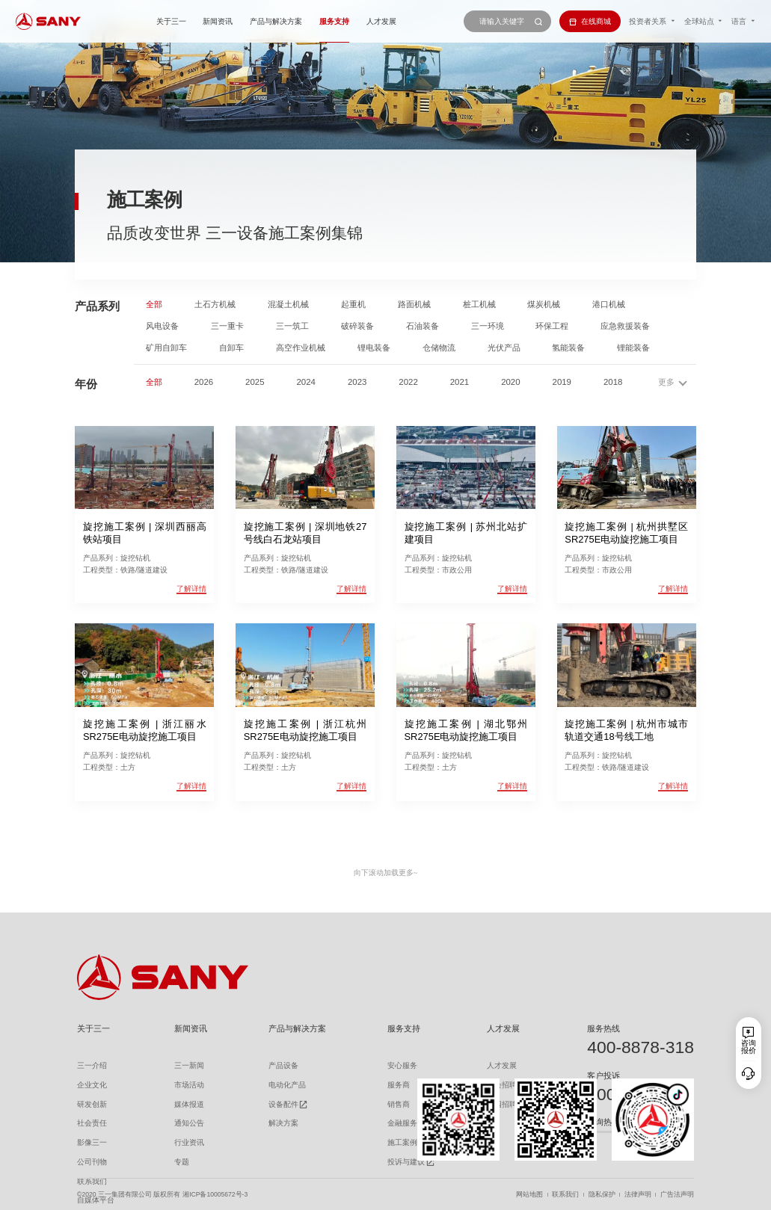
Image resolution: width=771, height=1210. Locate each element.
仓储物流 (439, 348)
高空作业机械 (300, 348)
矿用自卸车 (166, 348)
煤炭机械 (543, 304)
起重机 (353, 304)
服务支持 (334, 21)
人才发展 (381, 21)
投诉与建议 (406, 1162)
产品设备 (283, 1065)
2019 (562, 382)
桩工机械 (479, 304)
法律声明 (637, 1194)
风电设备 (162, 326)
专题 (181, 1162)
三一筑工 (292, 326)
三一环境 (487, 326)
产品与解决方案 (276, 21)
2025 (254, 382)
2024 (306, 382)
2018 (612, 382)
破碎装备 (357, 326)
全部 (154, 304)
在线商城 (590, 21)
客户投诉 (603, 1075)
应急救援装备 (625, 326)
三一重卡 (227, 326)
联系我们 (565, 1194)
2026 (203, 382)
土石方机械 (215, 304)
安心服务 (402, 1065)
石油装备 (422, 326)
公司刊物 (92, 1162)
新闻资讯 (218, 21)
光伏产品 (504, 348)
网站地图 (529, 1194)
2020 (510, 382)
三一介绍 (92, 1065)
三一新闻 (189, 1065)
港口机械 (608, 304)
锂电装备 (373, 348)
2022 (408, 382)
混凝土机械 (288, 304)
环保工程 (551, 326)
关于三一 (171, 21)
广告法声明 (677, 1194)
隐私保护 (602, 1194)
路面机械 (414, 304)
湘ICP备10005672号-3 (215, 1194)
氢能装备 (568, 348)
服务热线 (603, 1028)
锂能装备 (633, 348)
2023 (357, 382)
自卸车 (231, 348)
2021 (459, 382)
